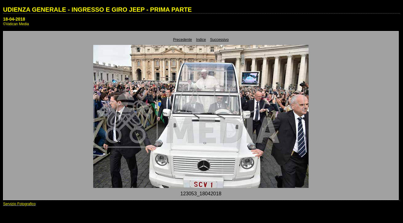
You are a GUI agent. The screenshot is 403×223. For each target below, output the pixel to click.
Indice (201, 40)
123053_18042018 (200, 193)
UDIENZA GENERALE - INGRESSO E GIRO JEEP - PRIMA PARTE (97, 9)
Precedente (182, 40)
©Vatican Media (16, 24)
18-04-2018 (14, 19)
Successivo (219, 40)
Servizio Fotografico (19, 204)
